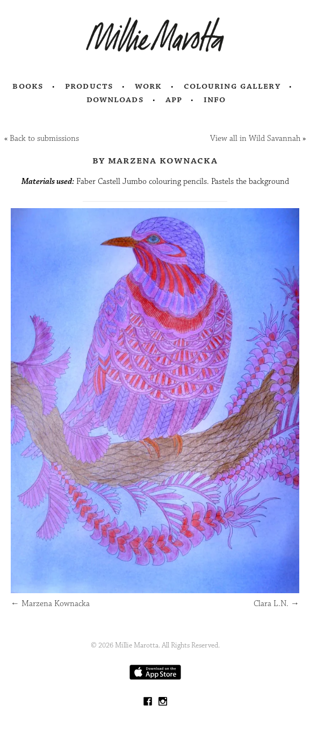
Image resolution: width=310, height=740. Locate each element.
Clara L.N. (276, 604)
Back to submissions (44, 138)
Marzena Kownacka (50, 604)
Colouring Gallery (232, 86)
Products (89, 86)
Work (148, 86)
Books (28, 86)
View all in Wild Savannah (255, 138)
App (173, 99)
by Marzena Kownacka (155, 160)
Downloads (115, 99)
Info (215, 99)
